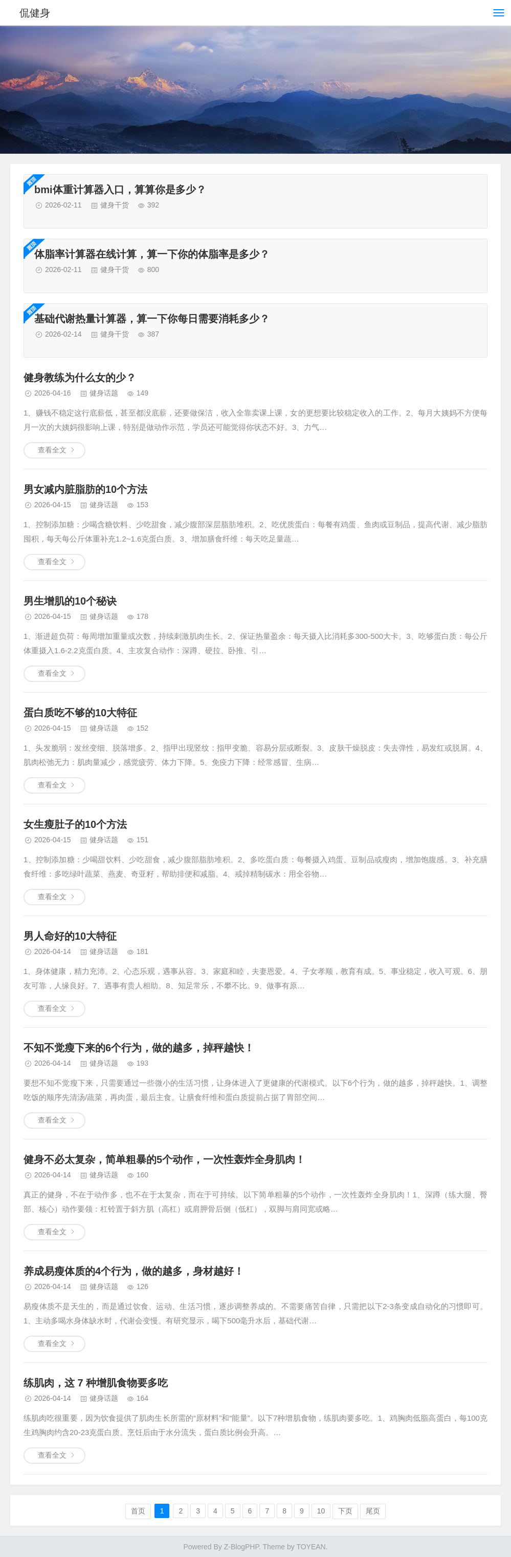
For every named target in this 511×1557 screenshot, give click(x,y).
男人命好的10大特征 (70, 936)
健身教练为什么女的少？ (80, 377)
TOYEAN (310, 1547)
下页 (345, 1511)
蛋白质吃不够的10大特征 (80, 712)
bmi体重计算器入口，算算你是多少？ (120, 189)
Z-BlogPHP (241, 1547)
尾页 (373, 1511)
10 (321, 1511)
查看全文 (52, 450)
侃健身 (34, 12)
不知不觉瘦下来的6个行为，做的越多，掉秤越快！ (139, 1047)
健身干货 (114, 205)
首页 (138, 1511)
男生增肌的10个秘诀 (70, 601)
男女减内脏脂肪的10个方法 (85, 489)
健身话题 (104, 393)
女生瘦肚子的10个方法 (75, 824)
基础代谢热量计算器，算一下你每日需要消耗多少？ (152, 318)
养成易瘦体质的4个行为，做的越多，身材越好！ (134, 1271)
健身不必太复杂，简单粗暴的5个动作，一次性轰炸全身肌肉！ (164, 1159)
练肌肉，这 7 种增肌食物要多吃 (96, 1382)
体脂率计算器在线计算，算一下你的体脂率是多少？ (152, 254)
